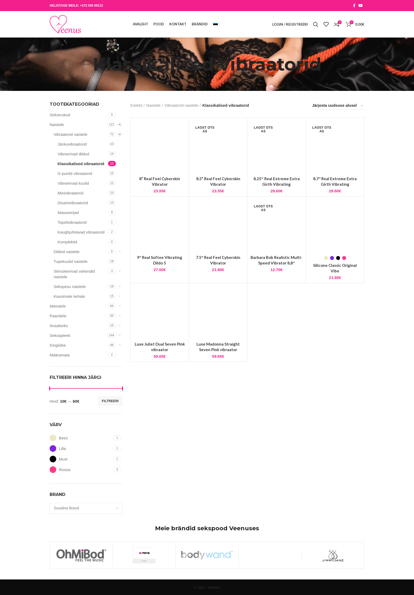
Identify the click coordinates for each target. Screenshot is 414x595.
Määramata (60, 355)
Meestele (58, 306)
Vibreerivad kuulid (73, 183)
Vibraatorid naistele (70, 134)
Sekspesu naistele (70, 286)
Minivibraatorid (70, 193)
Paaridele (58, 316)
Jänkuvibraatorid (72, 144)
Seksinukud (60, 115)
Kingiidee (58, 345)
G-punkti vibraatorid (75, 173)
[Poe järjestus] (338, 106)
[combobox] (86, 508)
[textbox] (66, 508)
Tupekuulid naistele (71, 261)
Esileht (136, 105)
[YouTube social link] (360, 5)
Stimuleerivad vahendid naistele (74, 274)
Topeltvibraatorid (72, 222)
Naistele (57, 124)
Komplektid (67, 242)
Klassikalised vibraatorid (81, 163)
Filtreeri (110, 401)
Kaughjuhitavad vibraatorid (81, 232)
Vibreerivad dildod (73, 154)
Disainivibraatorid (73, 203)
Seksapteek (60, 335)
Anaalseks (59, 325)
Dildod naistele (66, 251)
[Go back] (86, 64)
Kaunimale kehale (69, 296)
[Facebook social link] (354, 5)
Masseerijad (68, 212)
